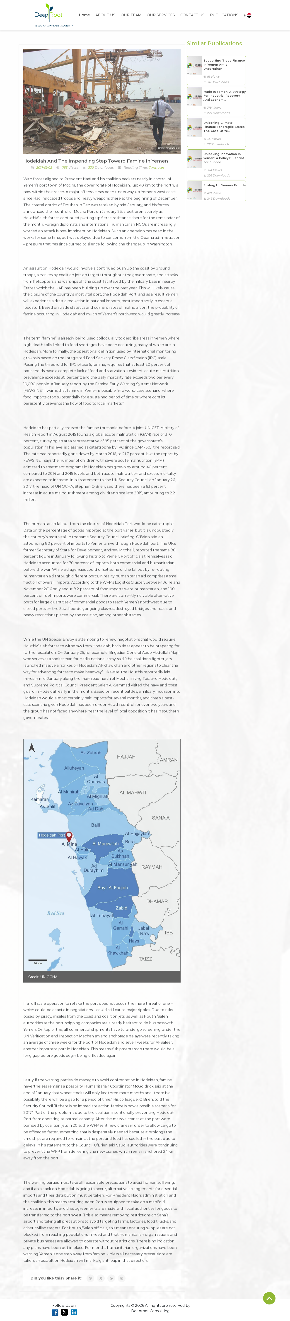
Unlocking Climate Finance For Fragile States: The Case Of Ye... (221, 127)
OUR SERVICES (161, 15)
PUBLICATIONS (224, 15)
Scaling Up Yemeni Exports (221, 185)
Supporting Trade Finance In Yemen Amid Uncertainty (220, 64)
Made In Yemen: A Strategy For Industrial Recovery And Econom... (221, 96)
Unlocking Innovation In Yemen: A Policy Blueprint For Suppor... (220, 158)
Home (84, 15)
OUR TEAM (131, 15)
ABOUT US (105, 15)
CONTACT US (192, 15)
